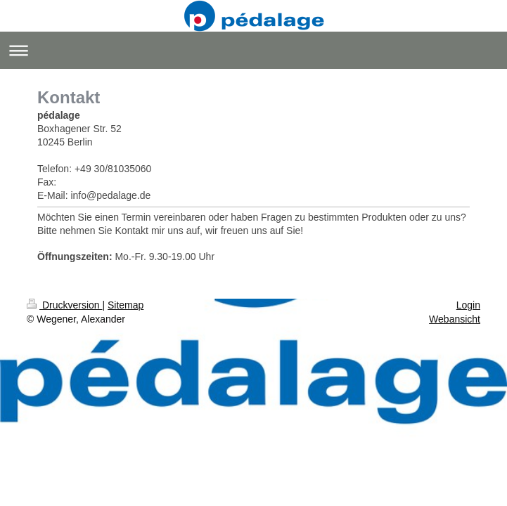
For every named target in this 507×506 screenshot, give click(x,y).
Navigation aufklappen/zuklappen (253, 50)
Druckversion (64, 305)
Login (468, 305)
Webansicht (454, 319)
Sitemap (125, 305)
